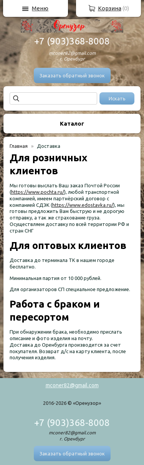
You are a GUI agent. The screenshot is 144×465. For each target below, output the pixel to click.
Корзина (109, 8)
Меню (40, 8)
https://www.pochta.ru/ (37, 192)
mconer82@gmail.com (72, 385)
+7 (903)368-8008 (72, 41)
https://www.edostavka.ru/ (82, 205)
